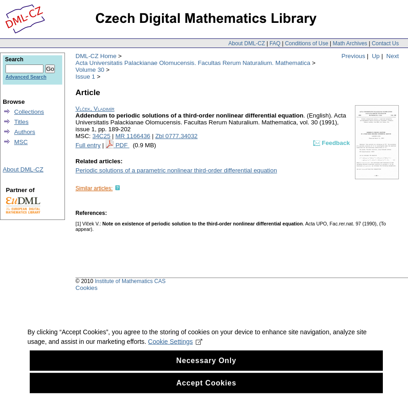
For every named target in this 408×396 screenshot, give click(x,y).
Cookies (86, 287)
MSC (21, 142)
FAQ (274, 43)
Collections (29, 111)
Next (393, 56)
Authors (24, 131)
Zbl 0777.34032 (176, 136)
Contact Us (385, 43)
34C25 (101, 136)
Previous (353, 56)
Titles (21, 121)
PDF (122, 145)
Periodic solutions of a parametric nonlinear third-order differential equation (176, 170)
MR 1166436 (132, 136)
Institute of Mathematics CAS (130, 281)
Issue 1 (85, 76)
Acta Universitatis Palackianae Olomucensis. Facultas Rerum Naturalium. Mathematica (192, 62)
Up (376, 56)
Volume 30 (89, 69)
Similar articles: (94, 188)
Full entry (88, 145)
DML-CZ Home (96, 56)
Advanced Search (25, 77)
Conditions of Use (306, 43)
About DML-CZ (246, 43)
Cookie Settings (175, 347)
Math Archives (350, 43)
